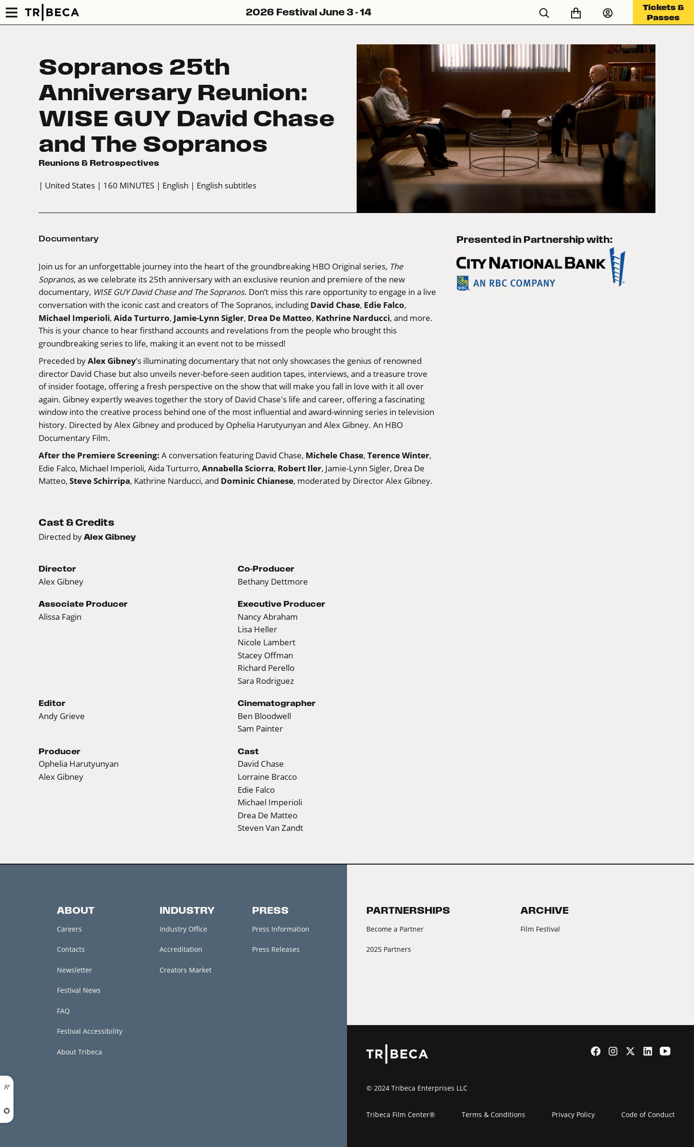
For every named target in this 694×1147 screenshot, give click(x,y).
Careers (69, 929)
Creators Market (186, 969)
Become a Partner (395, 929)
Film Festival (540, 929)
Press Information (280, 929)
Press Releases (276, 949)
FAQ (63, 1010)
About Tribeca (79, 1051)
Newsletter (74, 969)
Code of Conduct (648, 1114)
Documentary (69, 238)
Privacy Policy (573, 1114)
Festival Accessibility (89, 1031)
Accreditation (181, 949)
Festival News (79, 990)
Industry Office (183, 929)
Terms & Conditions (493, 1114)
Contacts (71, 949)
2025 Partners (388, 949)
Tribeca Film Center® (400, 1114)
